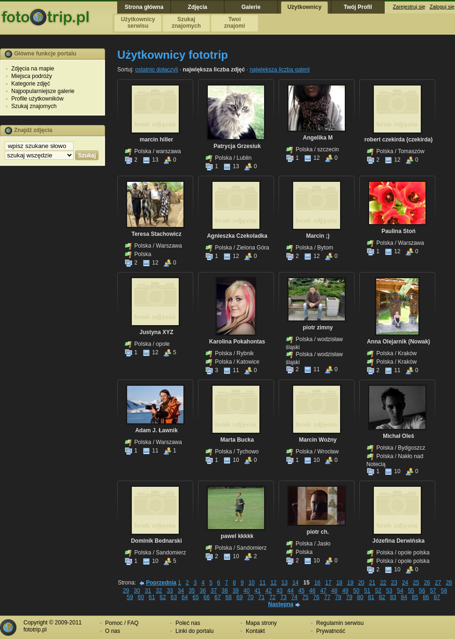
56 (422, 590)
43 (279, 590)
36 (203, 590)
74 (294, 597)
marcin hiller (156, 139)
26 (427, 582)
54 (400, 590)
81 (371, 597)
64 (185, 597)
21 (372, 582)
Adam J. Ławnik (156, 430)
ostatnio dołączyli (156, 69)
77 (327, 597)
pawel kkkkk (236, 536)
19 (350, 582)
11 (231, 370)
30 (137, 590)
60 (141, 597)
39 (236, 590)
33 (170, 590)
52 (378, 590)
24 (405, 582)
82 (382, 597)
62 (162, 597)
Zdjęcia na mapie (32, 68)
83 (393, 597)
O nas (112, 631)
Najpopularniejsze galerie (43, 91)
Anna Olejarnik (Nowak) (398, 341)
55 (411, 590)
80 (360, 597)
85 (415, 597)
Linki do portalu (194, 631)
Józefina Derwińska (398, 541)
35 (192, 590)
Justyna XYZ (156, 332)
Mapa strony (261, 623)
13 (150, 159)
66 (207, 597)
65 (195, 597)
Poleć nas (187, 623)
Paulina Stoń (398, 231)
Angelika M (318, 137)
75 (305, 597)
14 (295, 582)
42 (268, 590)
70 (250, 597)
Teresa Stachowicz (156, 234)
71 (261, 597)
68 (229, 597)
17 (328, 582)
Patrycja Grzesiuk (237, 146)
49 (345, 590)
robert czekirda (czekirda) (398, 139)
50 (356, 590)
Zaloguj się (442, 6)
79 (349, 597)
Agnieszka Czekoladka (237, 236)
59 (130, 597)
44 (291, 590)
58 (444, 590)
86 (426, 597)
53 (389, 590)
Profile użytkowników (37, 98)
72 (272, 597)
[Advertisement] (52, 316)
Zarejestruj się (409, 6)
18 (339, 582)
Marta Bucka (237, 439)
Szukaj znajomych (34, 106)
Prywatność (330, 631)
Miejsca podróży (31, 76)
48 (334, 590)
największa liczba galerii (280, 69)
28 (449, 582)
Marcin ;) (317, 236)
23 (394, 582)
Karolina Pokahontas (237, 341)
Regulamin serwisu (340, 623)
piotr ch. (318, 532)
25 (416, 582)
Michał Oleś (398, 436)
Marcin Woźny (317, 439)
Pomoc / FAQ (121, 623)
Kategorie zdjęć (30, 83)
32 (159, 590)
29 (126, 590)
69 (239, 597)
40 (246, 590)
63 (174, 597)
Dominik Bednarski (156, 541)
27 (438, 582)
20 (361, 582)
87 (437, 597)
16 (317, 582)
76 (316, 597)
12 (311, 158)
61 (152, 597)
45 (301, 590)
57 (433, 590)
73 (283, 597)
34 (181, 590)
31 (148, 590)
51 (367, 590)
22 (383, 582)
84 (404, 597)
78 (338, 597)
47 (323, 590)
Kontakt (255, 631)
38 (224, 590)
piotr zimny (318, 327)
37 (214, 590)
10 (231, 460)
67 (217, 597)
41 (257, 590)
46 (312, 590)
